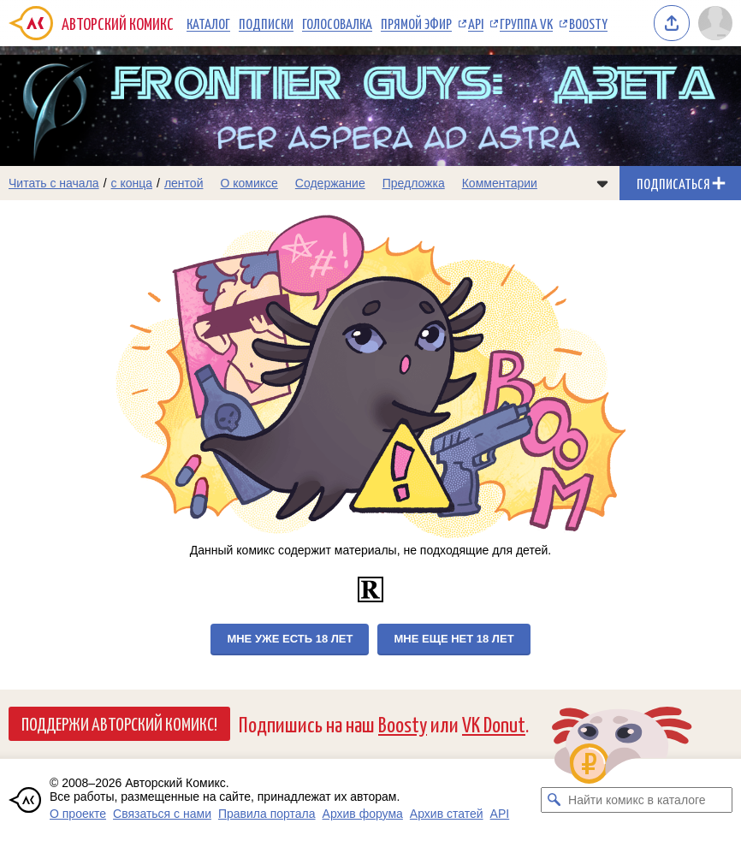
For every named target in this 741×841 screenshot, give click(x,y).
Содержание (330, 183)
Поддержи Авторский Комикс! (119, 723)
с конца (132, 183)
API (475, 23)
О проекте (78, 813)
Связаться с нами (162, 813)
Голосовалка (337, 23)
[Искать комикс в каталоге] (554, 800)
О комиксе (248, 183)
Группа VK (526, 23)
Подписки (266, 23)
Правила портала (267, 813)
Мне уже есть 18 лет (290, 638)
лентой (184, 183)
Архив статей (446, 813)
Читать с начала (54, 183)
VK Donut (493, 723)
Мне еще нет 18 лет (453, 638)
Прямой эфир (416, 23)
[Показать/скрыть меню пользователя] (715, 23)
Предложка (413, 183)
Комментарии (499, 183)
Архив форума (363, 813)
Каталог (208, 23)
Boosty (588, 23)
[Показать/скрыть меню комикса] (602, 183)
